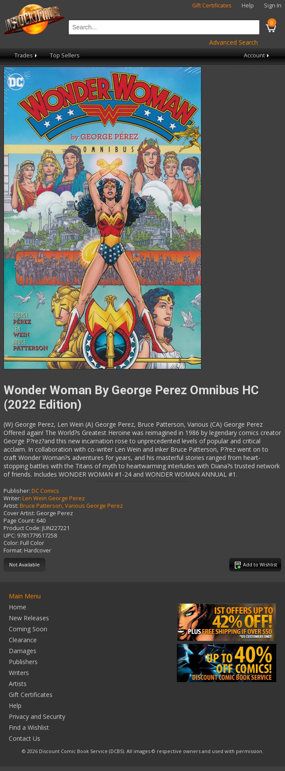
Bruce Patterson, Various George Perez (71, 505)
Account (257, 55)
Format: (13, 550)
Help (248, 5)
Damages (22, 651)
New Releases (29, 618)
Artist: (11, 505)
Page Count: (19, 520)
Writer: (12, 498)
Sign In (272, 5)
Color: (11, 543)
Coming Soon (28, 629)
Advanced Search (233, 42)
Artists (18, 683)
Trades (26, 55)
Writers (19, 672)
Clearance (23, 640)
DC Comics (45, 491)
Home (17, 607)
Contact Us (24, 738)
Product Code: (22, 528)
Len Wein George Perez (53, 498)
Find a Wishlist (29, 727)
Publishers (23, 662)
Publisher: (17, 491)
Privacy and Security (37, 716)
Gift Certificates (212, 5)
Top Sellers (65, 55)
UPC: (10, 535)
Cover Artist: (19, 513)
